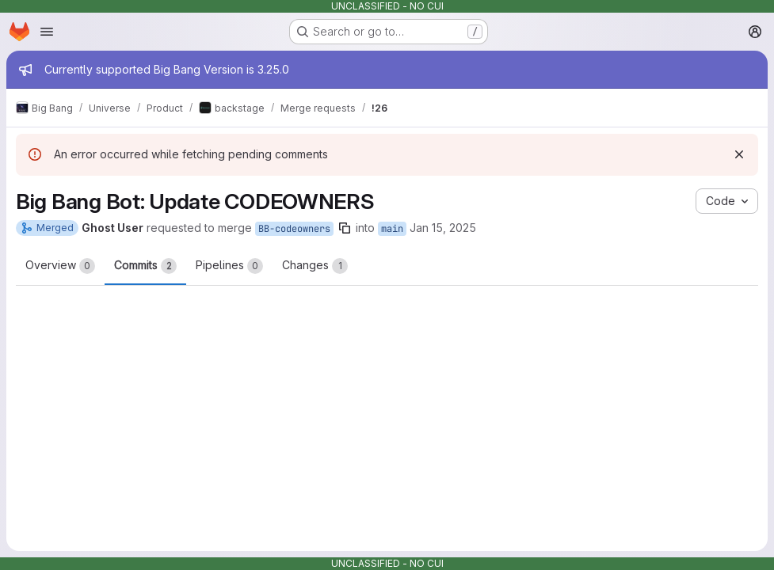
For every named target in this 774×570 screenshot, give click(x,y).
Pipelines (229, 266)
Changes (315, 266)
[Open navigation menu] (46, 31)
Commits (145, 266)
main (392, 228)
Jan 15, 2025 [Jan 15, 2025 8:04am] (443, 227)
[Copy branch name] (344, 228)
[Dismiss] (739, 154)
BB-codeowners (294, 228)
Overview (60, 266)
